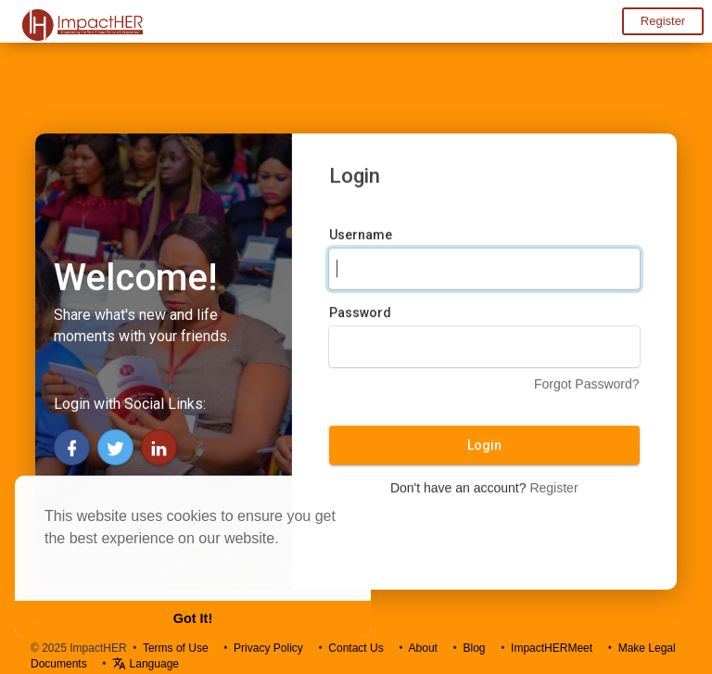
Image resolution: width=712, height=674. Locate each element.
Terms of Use (176, 648)
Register (663, 21)
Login (484, 446)
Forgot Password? (587, 385)
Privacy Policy (268, 648)
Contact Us (355, 648)
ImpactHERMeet (551, 648)
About (423, 648)
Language (145, 663)
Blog (474, 648)
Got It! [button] (192, 618)
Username (360, 236)
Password (360, 314)
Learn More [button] (85, 563)
